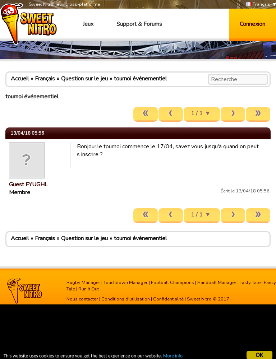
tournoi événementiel (140, 79)
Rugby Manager (83, 282)
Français (258, 4)
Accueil (20, 79)
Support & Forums (139, 24)
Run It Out (88, 289)
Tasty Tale (250, 282)
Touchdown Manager (126, 282)
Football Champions (172, 282)
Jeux (88, 24)
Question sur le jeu (84, 79)
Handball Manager (216, 282)
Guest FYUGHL (28, 184)
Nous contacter (82, 299)
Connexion (252, 24)
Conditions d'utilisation (125, 299)
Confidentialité (168, 299)
